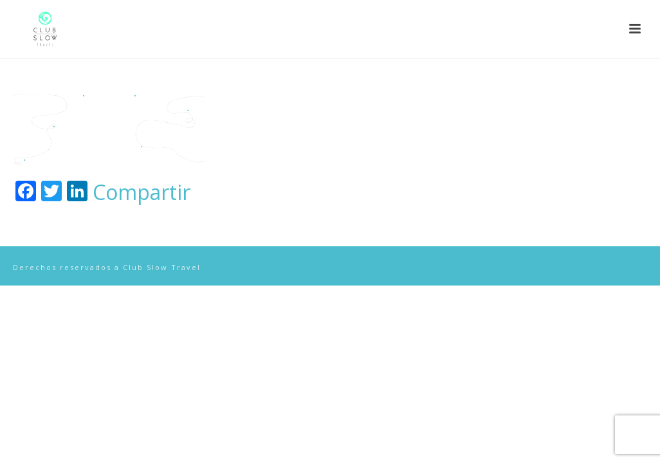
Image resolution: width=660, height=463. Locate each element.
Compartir (141, 192)
